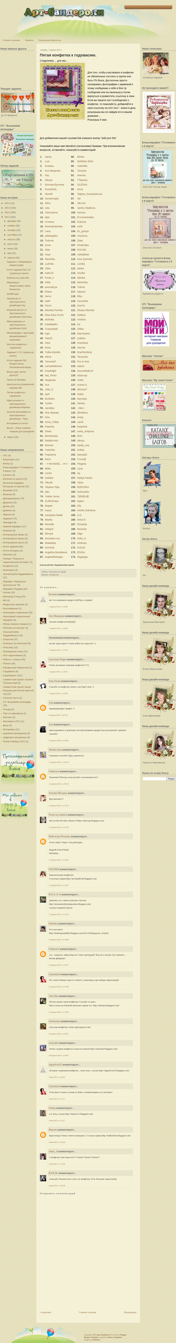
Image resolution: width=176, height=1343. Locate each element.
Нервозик (50, 380)
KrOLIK (81, 547)
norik (80, 226)
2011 (7, 217)
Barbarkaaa (51, 436)
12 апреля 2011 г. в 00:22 (59, 784)
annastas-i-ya (52, 538)
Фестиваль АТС (11, 721)
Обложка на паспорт (14, 628)
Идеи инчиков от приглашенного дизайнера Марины (18, 404)
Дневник (7, 510)
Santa (48, 156)
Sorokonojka (52, 198)
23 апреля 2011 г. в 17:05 (59, 1012)
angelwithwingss (54, 556)
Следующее (45, 1312)
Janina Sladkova (86, 207)
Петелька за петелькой (15, 643)
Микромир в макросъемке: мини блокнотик (18, 286)
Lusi (47, 161)
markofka (82, 166)
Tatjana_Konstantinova (89, 194)
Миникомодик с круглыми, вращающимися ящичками (20, 336)
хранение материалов (14, 733)
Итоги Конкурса (11, 550)
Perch (48, 305)
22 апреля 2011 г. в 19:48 (59, 987)
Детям (6, 506)
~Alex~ (81, 408)
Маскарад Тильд (12, 596)
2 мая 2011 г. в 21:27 (57, 1099)
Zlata (80, 240)
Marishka (50, 259)
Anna (80, 189)
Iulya (47, 342)
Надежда (82, 556)
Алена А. (82, 384)
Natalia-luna (51, 440)
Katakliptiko (51, 324)
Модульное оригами (13, 604)
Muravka (82, 529)
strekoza (82, 543)
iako (47, 491)
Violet (80, 380)
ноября (11, 225)
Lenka (48, 473)
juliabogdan (51, 235)
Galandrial (54, 974)
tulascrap (82, 375)
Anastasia (82, 342)
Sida (47, 249)
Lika (47, 207)
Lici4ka (81, 263)
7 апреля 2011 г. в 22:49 (58, 693)
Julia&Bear (83, 254)
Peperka (49, 426)
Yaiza (80, 482)
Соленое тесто (11, 698)
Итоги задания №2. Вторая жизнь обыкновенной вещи (19, 364)
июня (10, 248)
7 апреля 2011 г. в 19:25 (58, 672)
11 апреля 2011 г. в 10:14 (58, 762)
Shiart (48, 431)
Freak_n (49, 277)
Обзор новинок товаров (15, 624)
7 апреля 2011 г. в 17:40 (58, 650)
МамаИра (50, 543)
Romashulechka (53, 226)
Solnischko (83, 491)
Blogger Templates (91, 1337)
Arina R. (81, 519)
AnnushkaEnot (85, 370)
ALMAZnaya (51, 501)
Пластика (8, 647)
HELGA (81, 203)
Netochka (82, 282)
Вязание (7, 494)
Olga (80, 533)
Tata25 (48, 338)
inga (47, 333)
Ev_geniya (83, 231)
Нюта (48, 296)
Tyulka (48, 403)
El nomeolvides (85, 217)
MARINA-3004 (85, 161)
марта (10, 437)
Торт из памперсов (13, 713)
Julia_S (49, 389)
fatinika (81, 277)
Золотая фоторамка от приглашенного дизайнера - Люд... (19, 415)
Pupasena (50, 454)
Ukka (48, 268)
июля (10, 244)
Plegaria (81, 463)
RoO (79, 436)
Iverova (81, 212)
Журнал (7, 514)
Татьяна (81, 170)
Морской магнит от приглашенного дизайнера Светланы (19, 313)
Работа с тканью (11, 659)
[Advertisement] (60, 1290)
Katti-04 (49, 273)
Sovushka (82, 301)
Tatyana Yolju (52, 487)
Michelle (49, 524)
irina (47, 417)
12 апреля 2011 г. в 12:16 (59, 805)
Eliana (48, 291)
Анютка (81, 175)
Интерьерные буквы (13, 534)
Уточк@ (81, 459)
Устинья (49, 221)
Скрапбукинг (9, 675)
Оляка (52, 1108)
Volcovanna (51, 212)
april (47, 394)
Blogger (123, 1335)
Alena (48, 356)
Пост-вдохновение (13, 655)
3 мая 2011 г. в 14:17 (57, 1120)
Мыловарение (10, 608)
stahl (47, 301)
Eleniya (49, 533)
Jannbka (49, 408)
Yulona (81, 287)
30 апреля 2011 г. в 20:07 (59, 1055)
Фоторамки (9, 729)
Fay (47, 175)
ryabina (81, 338)
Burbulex (50, 398)
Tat (79, 198)
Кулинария (8, 570)
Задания (7, 518)
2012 (7, 212)
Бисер (6, 463)
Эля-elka (53, 996)
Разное (7, 663)
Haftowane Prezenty (59, 836)
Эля (51, 702)
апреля (11, 257)
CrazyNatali (51, 328)
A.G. (79, 515)
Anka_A (81, 538)
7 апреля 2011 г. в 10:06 (58, 628)
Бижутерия (9, 459)
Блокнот (7, 475)
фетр (5, 725)
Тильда (7, 709)
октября (11, 230)
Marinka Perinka (54, 310)
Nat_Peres (50, 375)
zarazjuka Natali (53, 515)
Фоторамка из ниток (17, 423)
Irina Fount (55, 681)
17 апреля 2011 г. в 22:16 (59, 914)
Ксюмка (49, 166)
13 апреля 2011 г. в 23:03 (59, 860)
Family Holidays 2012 (14, 741)
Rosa (48, 347)
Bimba (80, 156)
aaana (80, 366)
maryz (48, 510)
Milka (48, 468)
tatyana (81, 291)
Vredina (81, 319)
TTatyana (82, 180)
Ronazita (82, 524)
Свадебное (9, 671)
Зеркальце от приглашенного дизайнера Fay (16, 302)
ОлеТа (81, 305)
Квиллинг (8, 554)
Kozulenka (50, 189)
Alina (47, 203)
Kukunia (81, 221)
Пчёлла (49, 240)
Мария (48, 505)
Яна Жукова (52, 412)
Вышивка (8, 490)
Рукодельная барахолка (50, 40)
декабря (11, 221)
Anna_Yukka (52, 422)
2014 (7, 203)
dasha (80, 268)
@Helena (82, 412)
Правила (29, 40)
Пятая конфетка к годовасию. (68, 55)
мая (9, 253)
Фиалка (53, 1129)
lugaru (80, 501)
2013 (7, 207)
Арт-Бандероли (103, 1335)
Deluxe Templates (115, 1337)
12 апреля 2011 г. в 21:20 (59, 827)
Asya (47, 254)
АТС (5, 455)
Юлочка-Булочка (54, 184)
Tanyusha (82, 356)
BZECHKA (83, 487)
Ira (78, 324)
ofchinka (49, 319)
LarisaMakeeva (53, 366)
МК (4, 600)
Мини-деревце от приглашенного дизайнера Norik (17, 325)
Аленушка (54, 1021)
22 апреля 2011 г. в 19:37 (59, 965)
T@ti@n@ (83, 496)
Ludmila (49, 263)
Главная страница (11, 40)
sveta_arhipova (85, 431)
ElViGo (81, 552)
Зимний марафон (12, 526)
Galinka (49, 477)
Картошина (83, 333)
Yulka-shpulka (52, 352)
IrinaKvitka (83, 245)
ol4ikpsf (49, 529)
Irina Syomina (84, 259)
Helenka (53, 923)
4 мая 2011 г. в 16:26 (57, 1185)
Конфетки (8, 566)
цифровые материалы (15, 737)
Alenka (81, 403)
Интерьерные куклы (13, 542)
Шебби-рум (13, 294)
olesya (80, 440)
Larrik (80, 422)
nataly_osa (83, 445)
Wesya (48, 180)
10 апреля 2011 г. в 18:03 (59, 740)
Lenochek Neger (57, 659)
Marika (48, 519)
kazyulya (82, 398)
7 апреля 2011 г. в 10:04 (58, 607)
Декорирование (11, 498)
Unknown (54, 771)
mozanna (82, 235)
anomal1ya (51, 287)
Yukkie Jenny (52, 496)
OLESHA (82, 184)
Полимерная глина (13, 651)
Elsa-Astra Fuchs (54, 315)
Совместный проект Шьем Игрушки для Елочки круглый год (18, 690)
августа (11, 239)
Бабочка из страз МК (18, 277)
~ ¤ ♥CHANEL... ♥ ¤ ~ (57, 463)
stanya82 (82, 454)
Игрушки (7, 530)
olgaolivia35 (55, 1064)
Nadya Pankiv (84, 477)
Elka (79, 296)
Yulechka (50, 449)
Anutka (81, 273)
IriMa (47, 282)
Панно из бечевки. (16, 379)
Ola (79, 505)
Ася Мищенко (52, 170)
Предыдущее (130, 1312)
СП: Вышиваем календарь (17, 702)
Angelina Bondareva (56, 552)
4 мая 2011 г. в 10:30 (57, 1142)
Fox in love (83, 361)
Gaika (80, 394)
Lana (47, 231)
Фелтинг (7, 717)
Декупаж (7, 502)
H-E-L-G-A (55, 894)
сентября (12, 234)
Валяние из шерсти (13, 479)
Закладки (8, 522)
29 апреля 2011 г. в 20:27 (59, 1034)
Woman (49, 445)
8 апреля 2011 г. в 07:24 (58, 715)
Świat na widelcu (58, 814)
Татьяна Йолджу (58, 793)
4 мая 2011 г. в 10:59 (57, 1164)
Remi (48, 459)
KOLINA (81, 249)
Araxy (80, 417)
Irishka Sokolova (86, 510)
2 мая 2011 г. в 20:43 (57, 1077)
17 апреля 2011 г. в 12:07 (59, 885)
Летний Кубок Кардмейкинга (18, 574)
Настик (81, 347)
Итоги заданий (10, 546)
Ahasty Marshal (85, 310)
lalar (47, 217)
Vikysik (48, 482)
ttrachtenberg (84, 352)
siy (78, 473)
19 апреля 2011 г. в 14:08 (59, 939)
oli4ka (80, 328)
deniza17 (82, 389)
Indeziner (96, 1340)
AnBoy (80, 449)
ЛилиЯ (48, 194)
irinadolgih (50, 370)
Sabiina (81, 315)
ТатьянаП (50, 361)
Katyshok (82, 426)
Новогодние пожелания (15, 612)
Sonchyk (49, 547)
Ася (47, 384)
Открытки (8, 639)
